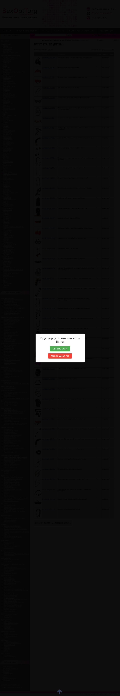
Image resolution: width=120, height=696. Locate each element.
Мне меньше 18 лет (60, 356)
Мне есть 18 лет (60, 349)
